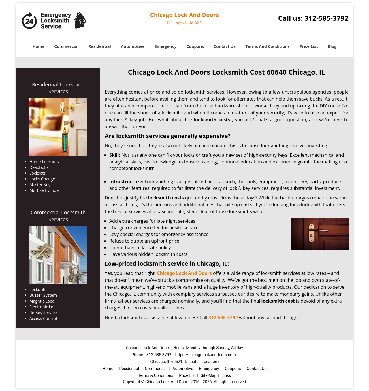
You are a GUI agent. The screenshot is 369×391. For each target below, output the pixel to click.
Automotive (133, 46)
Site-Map (208, 375)
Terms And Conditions (267, 46)
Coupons (195, 46)
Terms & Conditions (155, 375)
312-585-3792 (326, 18)
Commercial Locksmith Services (58, 216)
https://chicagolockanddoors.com (205, 354)
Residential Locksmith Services (58, 88)
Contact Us (225, 46)
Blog (332, 46)
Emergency (166, 46)
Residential (100, 46)
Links (226, 375)
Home (38, 46)
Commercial (66, 46)
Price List (309, 46)
